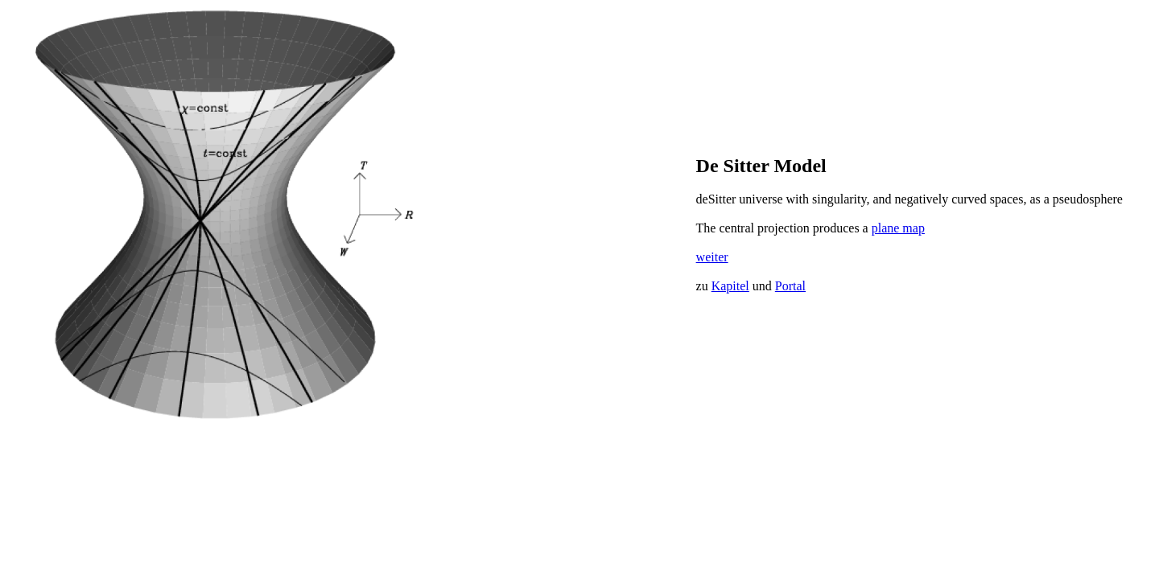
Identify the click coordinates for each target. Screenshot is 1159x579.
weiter (712, 257)
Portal (790, 286)
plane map (898, 228)
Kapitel (730, 286)
